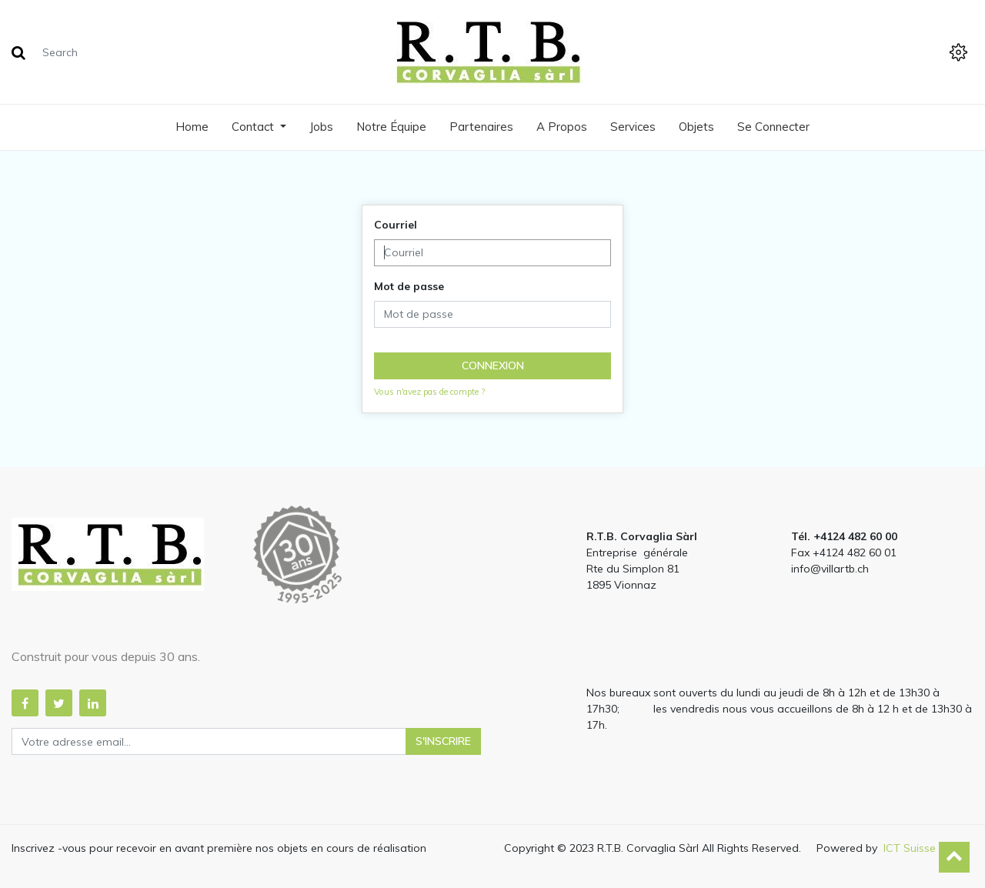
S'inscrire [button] (443, 741)
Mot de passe (409, 286)
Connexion (493, 365)
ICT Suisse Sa (918, 848)
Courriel (395, 225)
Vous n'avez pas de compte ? (429, 391)
